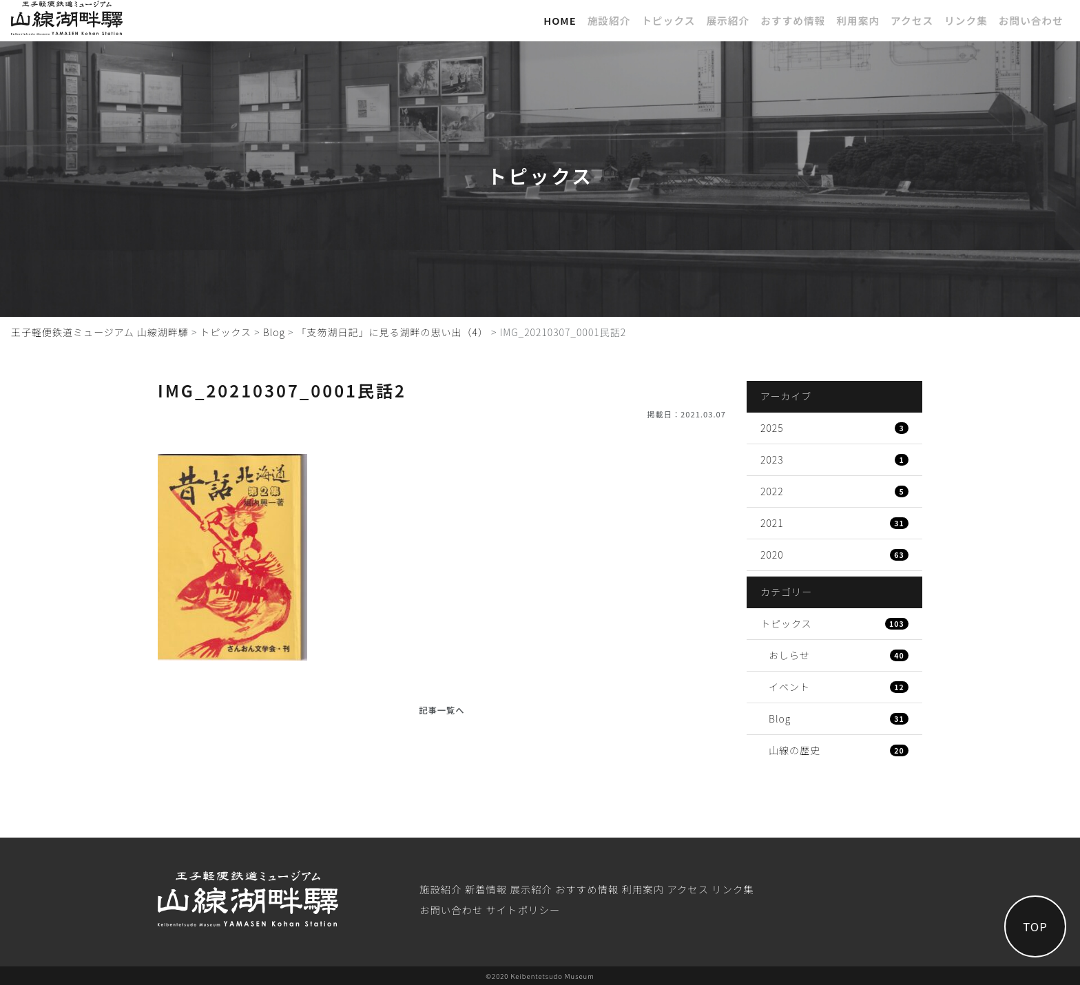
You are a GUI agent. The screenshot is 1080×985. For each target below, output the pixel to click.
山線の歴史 (838, 750)
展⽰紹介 (727, 20)
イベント (838, 687)
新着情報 (486, 889)
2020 (834, 554)
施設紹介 (609, 20)
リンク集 (966, 20)
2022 (834, 491)
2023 (834, 459)
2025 (834, 428)
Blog (838, 718)
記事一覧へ (441, 710)
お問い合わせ (1031, 20)
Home (560, 20)
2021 (834, 523)
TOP (1035, 926)
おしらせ (838, 655)
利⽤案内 (858, 20)
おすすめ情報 (792, 20)
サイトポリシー (523, 909)
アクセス (912, 20)
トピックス (668, 20)
